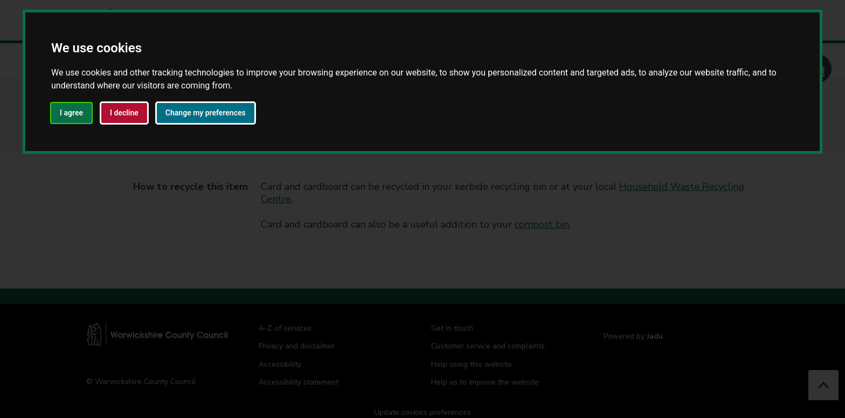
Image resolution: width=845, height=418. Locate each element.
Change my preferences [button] (205, 112)
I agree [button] (71, 112)
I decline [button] (124, 112)
